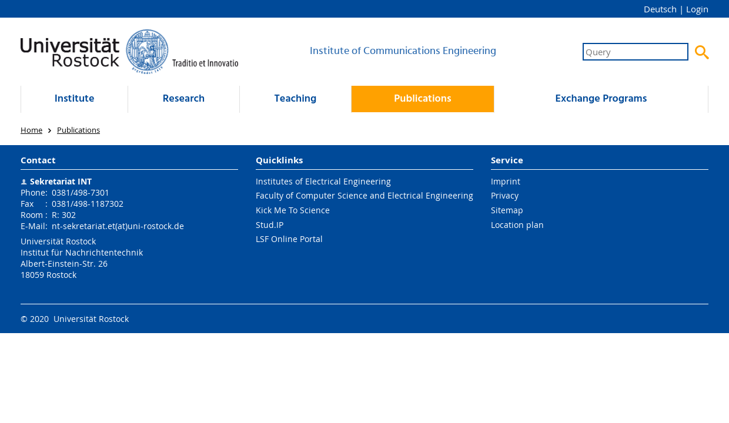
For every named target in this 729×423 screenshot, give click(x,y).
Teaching (296, 99)
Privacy (505, 195)
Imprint (505, 181)
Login (697, 9)
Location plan (517, 224)
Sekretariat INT (61, 181)
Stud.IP (269, 224)
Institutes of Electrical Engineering (323, 181)
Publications (422, 99)
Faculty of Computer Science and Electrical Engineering (364, 195)
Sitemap (507, 210)
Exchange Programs (601, 99)
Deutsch (660, 9)
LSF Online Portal (289, 238)
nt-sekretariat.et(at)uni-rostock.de (118, 225)
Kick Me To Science (293, 210)
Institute (75, 99)
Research (184, 99)
